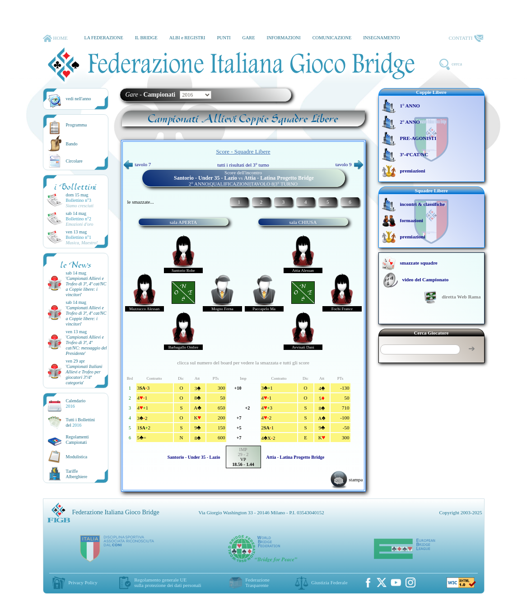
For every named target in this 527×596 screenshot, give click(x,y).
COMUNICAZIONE (332, 37)
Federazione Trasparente (257, 582)
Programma (76, 124)
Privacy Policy (82, 582)
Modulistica (77, 456)
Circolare (74, 160)
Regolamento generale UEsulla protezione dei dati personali (167, 582)
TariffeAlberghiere (77, 474)
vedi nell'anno (78, 98)
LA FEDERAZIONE (103, 37)
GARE (249, 37)
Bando (72, 143)
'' (86, 286)
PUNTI (223, 37)
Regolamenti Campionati (77, 439)
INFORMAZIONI (283, 37)
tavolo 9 (349, 164)
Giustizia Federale (329, 582)
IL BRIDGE (146, 37)
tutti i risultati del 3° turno (243, 165)
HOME (55, 38)
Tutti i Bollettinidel (80, 422)
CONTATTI (466, 38)
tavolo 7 (137, 164)
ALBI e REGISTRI (187, 37)
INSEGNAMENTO (381, 37)
